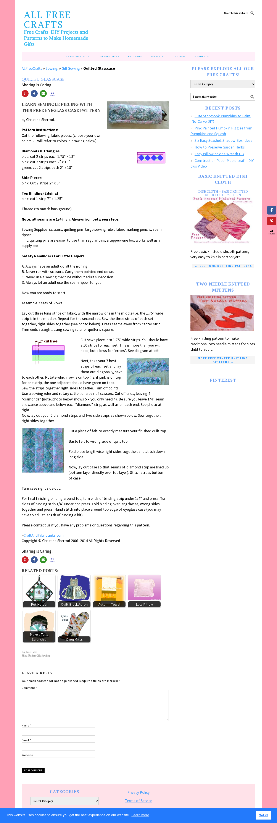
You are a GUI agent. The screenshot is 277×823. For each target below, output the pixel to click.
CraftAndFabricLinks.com (44, 535)
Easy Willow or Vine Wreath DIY (219, 153)
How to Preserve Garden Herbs (220, 147)
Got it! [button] (263, 815)
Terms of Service (138, 800)
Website (27, 755)
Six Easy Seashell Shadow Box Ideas (223, 140)
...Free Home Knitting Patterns (223, 266)
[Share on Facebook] (34, 93)
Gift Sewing (71, 68)
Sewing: (52, 68)
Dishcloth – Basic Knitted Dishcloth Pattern (223, 193)
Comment (29, 688)
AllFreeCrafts (32, 68)
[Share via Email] (43, 93)
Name (27, 725)
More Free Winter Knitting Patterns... (223, 360)
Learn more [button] (140, 815)
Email (26, 740)
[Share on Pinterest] (25, 93)
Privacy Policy (138, 792)
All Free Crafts (47, 19)
